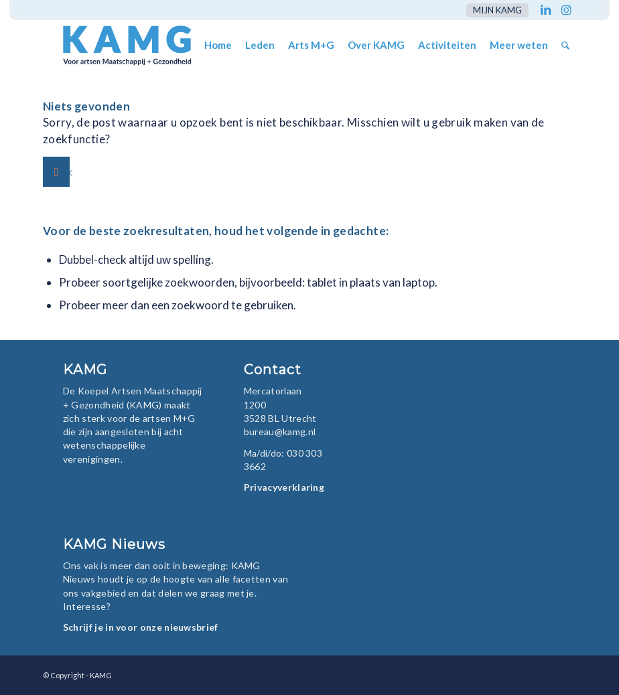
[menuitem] (494, 10)
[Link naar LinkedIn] (545, 10)
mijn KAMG (497, 10)
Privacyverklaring (284, 487)
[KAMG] (118, 45)
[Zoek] (565, 45)
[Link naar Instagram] (566, 10)
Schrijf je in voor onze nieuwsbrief (140, 627)
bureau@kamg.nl (280, 431)
